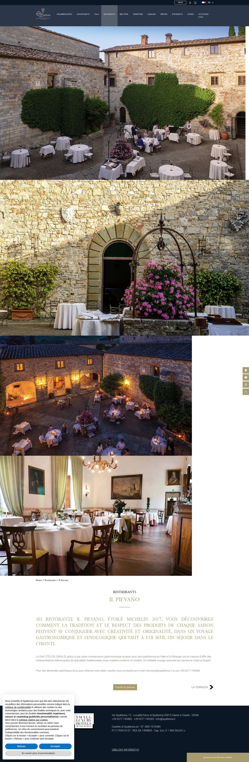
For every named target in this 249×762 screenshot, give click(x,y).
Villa (96, 14)
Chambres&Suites (64, 14)
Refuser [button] (21, 746)
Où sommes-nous (203, 15)
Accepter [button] (55, 746)
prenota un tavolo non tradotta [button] (218, 757)
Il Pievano (63, 580)
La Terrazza (202, 687)
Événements (177, 14)
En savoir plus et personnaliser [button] (38, 753)
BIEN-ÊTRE (124, 14)
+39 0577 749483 (122, 719)
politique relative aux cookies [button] (33, 720)
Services (163, 14)
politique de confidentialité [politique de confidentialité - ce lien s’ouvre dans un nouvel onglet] (18, 707)
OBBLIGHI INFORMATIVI (125, 749)
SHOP (180, 2)
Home (39, 580)
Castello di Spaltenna (125, 687)
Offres (190, 14)
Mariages (151, 14)
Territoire (138, 14)
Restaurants (109, 14)
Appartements (83, 14)
